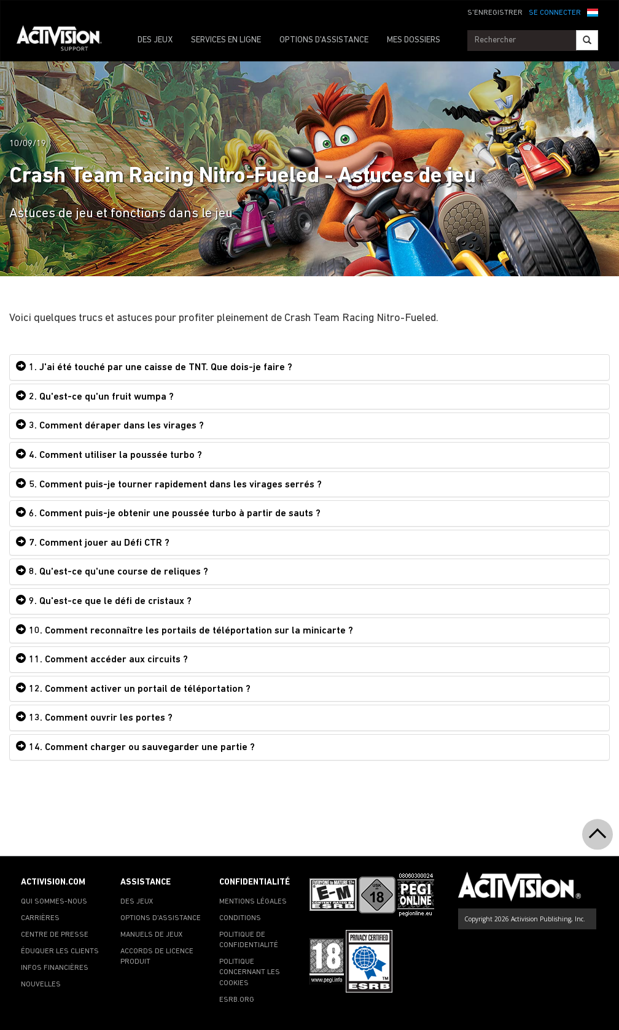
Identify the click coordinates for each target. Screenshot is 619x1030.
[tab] (309, 367)
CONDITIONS (240, 918)
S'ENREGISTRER (495, 13)
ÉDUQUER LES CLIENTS (60, 951)
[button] (592, 11)
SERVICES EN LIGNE (226, 40)
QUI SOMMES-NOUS (54, 901)
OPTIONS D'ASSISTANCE (323, 40)
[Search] (587, 40)
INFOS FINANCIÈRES (54, 968)
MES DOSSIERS (413, 40)
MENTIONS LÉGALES (253, 901)
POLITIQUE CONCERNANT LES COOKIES (249, 972)
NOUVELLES (41, 984)
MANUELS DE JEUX (151, 935)
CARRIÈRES (40, 918)
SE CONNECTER (555, 13)
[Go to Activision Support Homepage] (65, 40)
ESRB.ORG (236, 1000)
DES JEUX (155, 40)
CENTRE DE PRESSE (54, 935)
